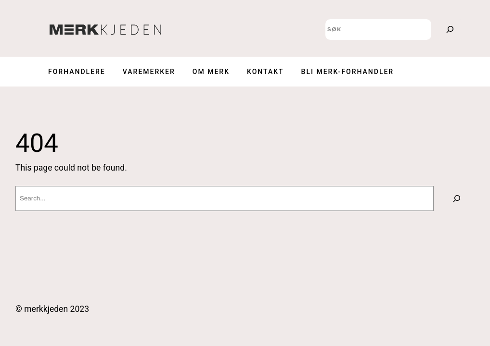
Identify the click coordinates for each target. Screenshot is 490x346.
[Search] (450, 29)
